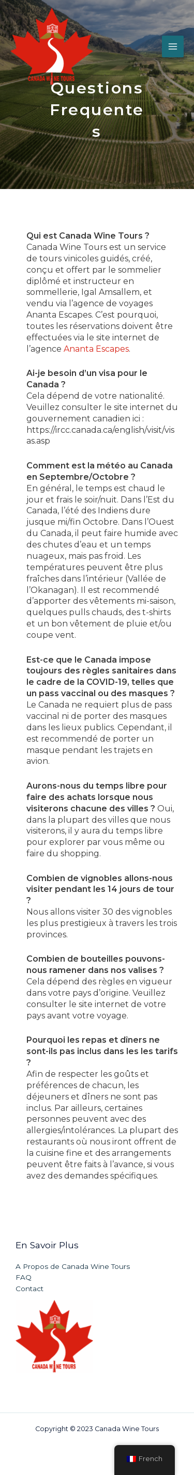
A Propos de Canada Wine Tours (73, 1266)
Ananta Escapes (96, 349)
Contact (29, 1288)
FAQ (24, 1277)
